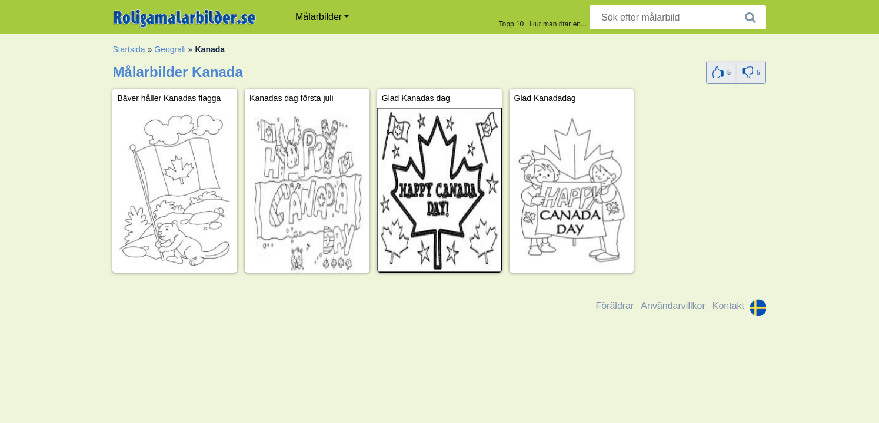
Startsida (128, 49)
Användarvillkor (673, 306)
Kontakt (728, 306)
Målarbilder (318, 17)
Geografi (170, 49)
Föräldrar (614, 306)
